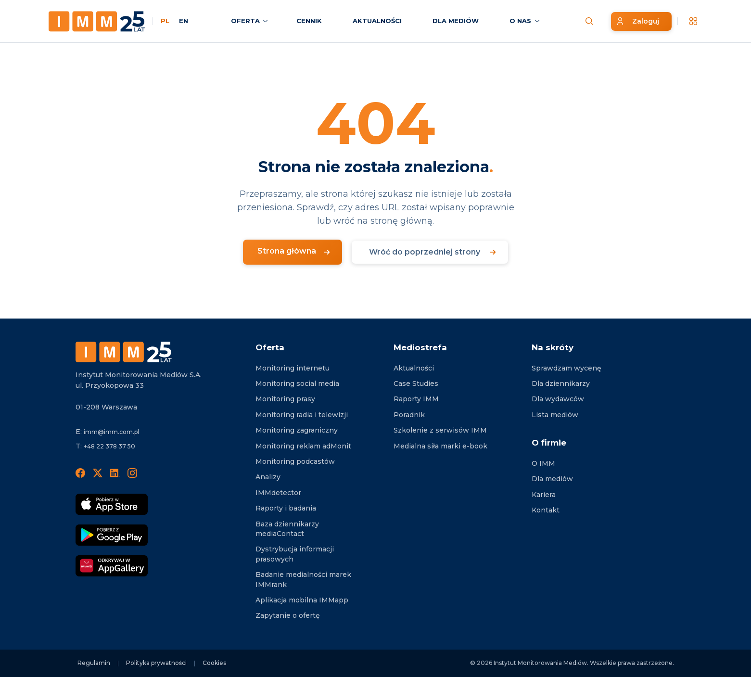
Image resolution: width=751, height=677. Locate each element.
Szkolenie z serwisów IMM (440, 430)
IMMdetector (278, 492)
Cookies (214, 662)
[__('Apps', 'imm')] (693, 21)
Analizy (267, 477)
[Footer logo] (124, 352)
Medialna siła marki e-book (440, 446)
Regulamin (93, 662)
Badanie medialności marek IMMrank (303, 579)
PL (165, 21)
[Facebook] (80, 472)
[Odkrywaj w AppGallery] (112, 565)
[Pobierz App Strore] (112, 504)
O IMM (543, 463)
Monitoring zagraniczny (296, 430)
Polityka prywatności (156, 662)
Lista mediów (555, 414)
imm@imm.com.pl (111, 431)
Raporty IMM (416, 399)
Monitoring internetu (292, 368)
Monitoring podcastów (295, 461)
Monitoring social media (297, 383)
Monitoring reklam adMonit (303, 446)
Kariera (544, 494)
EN (183, 21)
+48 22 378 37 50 (109, 446)
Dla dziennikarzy (561, 383)
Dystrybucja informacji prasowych (294, 554)
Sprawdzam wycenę (566, 368)
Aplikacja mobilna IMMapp (301, 600)
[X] (97, 472)
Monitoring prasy (285, 399)
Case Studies (416, 383)
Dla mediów (552, 478)
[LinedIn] (115, 472)
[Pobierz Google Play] (112, 535)
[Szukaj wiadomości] (589, 21)
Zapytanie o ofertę (287, 615)
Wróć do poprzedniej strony (424, 251)
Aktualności (414, 368)
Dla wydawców (558, 399)
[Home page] (97, 21)
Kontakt (546, 510)
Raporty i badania (285, 508)
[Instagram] (132, 472)
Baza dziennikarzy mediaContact (287, 529)
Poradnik (409, 414)
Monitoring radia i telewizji (301, 414)
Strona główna (286, 250)
